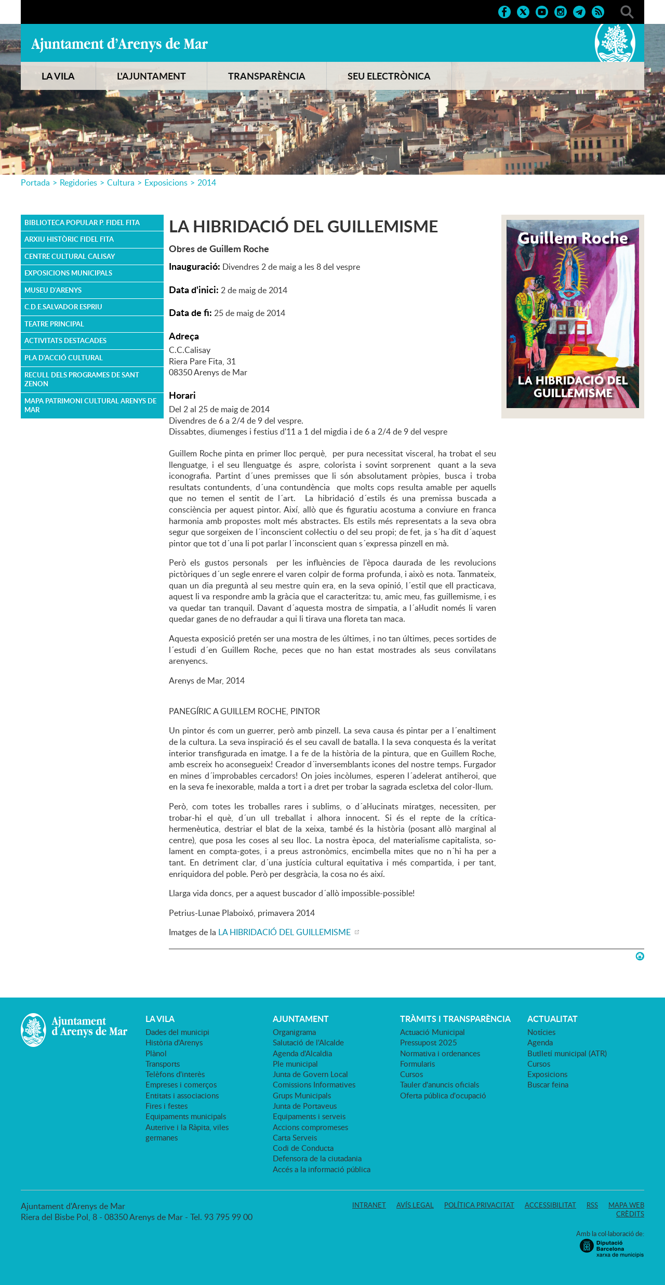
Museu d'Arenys (53, 290)
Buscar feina (547, 1084)
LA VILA (58, 76)
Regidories (78, 182)
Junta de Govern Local (310, 1074)
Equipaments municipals (185, 1116)
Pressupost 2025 (428, 1042)
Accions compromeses (310, 1127)
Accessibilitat (550, 1205)
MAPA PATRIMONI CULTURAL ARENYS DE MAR (90, 405)
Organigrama (294, 1032)
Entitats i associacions (182, 1095)
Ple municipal (295, 1063)
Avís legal (415, 1205)
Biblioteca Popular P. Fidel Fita (82, 222)
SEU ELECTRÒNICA (389, 76)
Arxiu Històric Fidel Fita (69, 239)
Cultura (121, 182)
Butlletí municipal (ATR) (567, 1053)
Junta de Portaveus (305, 1105)
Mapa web (626, 1205)
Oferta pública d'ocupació (443, 1095)
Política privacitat (479, 1205)
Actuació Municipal (432, 1032)
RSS (592, 1205)
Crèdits (630, 1213)
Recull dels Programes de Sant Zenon (81, 379)
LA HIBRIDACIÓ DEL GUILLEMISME (285, 932)
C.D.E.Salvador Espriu (63, 306)
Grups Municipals (302, 1095)
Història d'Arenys (174, 1042)
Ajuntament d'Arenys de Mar (119, 45)
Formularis (417, 1063)
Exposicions (166, 182)
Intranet (369, 1205)
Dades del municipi (177, 1032)
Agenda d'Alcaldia (302, 1053)
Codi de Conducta (303, 1148)
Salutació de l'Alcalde (308, 1042)
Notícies (541, 1032)
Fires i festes (166, 1105)
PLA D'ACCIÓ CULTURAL (63, 357)
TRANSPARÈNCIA (266, 76)
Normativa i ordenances (440, 1053)
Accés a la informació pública (321, 1169)
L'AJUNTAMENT (151, 76)
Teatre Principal (54, 324)
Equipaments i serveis (309, 1116)
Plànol (156, 1053)
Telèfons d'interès (175, 1074)
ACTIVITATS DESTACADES (65, 340)
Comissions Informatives (314, 1084)
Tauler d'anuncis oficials (439, 1084)
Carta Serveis (295, 1137)
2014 (206, 182)
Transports (162, 1063)
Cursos (411, 1074)
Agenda (540, 1042)
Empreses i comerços (181, 1084)
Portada (35, 182)
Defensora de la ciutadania (317, 1158)
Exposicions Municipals (68, 273)
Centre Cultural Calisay (69, 256)
